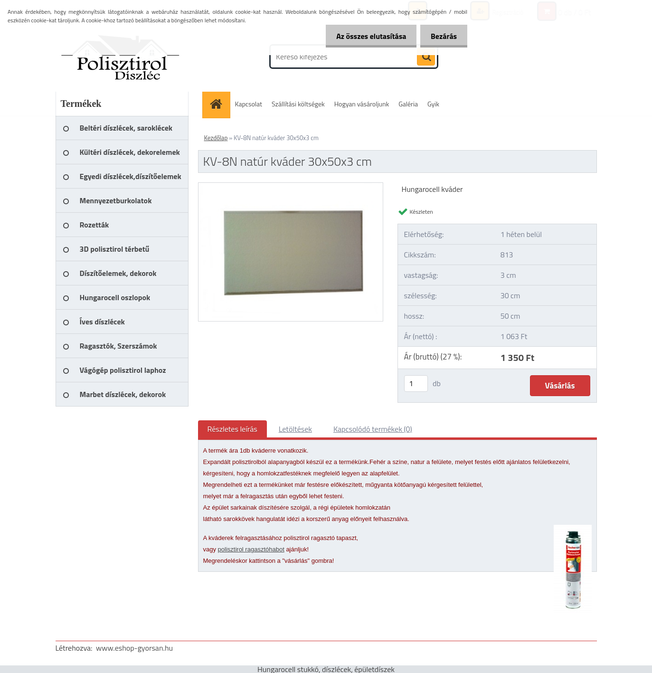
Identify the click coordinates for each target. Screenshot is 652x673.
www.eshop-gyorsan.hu (134, 648)
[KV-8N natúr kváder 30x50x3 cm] (290, 186)
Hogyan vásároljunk (361, 104)
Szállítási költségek (298, 104)
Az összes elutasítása (367, 36)
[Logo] (121, 56)
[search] (426, 57)
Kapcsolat (249, 104)
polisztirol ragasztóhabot (251, 549)
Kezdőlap (216, 137)
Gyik (433, 104)
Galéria (408, 104)
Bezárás (442, 36)
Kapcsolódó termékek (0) (372, 429)
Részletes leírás (232, 429)
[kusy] (416, 383)
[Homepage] (219, 104)
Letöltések (295, 429)
